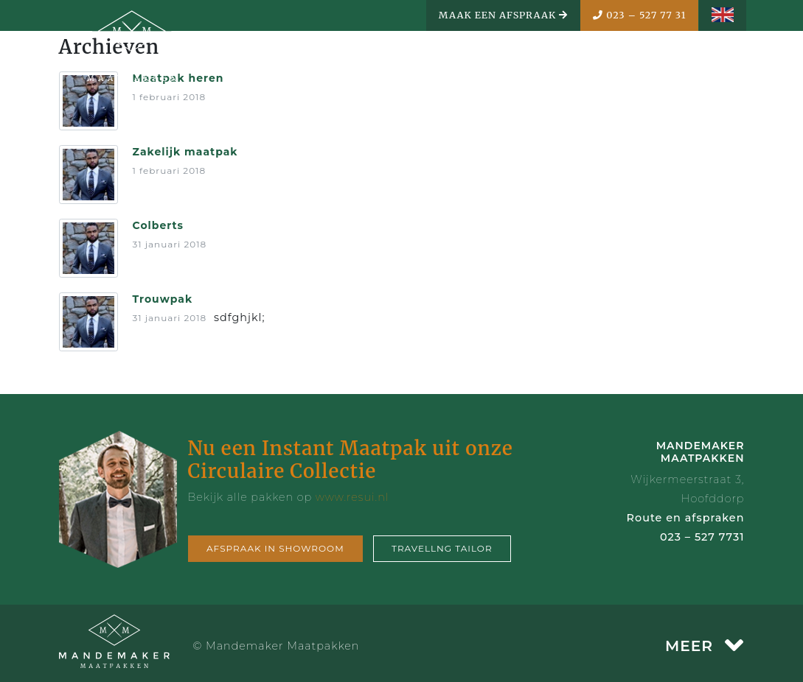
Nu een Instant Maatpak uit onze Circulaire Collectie (350, 459)
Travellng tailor (442, 548)
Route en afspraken (686, 517)
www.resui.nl (352, 497)
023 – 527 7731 (702, 537)
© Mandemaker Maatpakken (276, 646)
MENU (705, 64)
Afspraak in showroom (275, 548)
